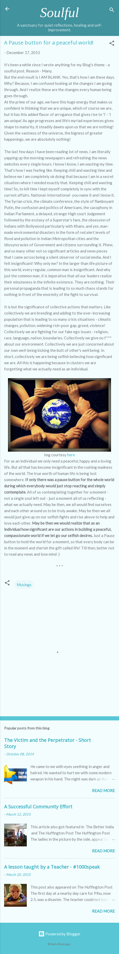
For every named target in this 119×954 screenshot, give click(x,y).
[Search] (112, 10)
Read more (103, 790)
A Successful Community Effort (38, 806)
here (71, 454)
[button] (112, 44)
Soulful (59, 12)
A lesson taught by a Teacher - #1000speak (52, 867)
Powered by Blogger (59, 933)
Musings (24, 584)
